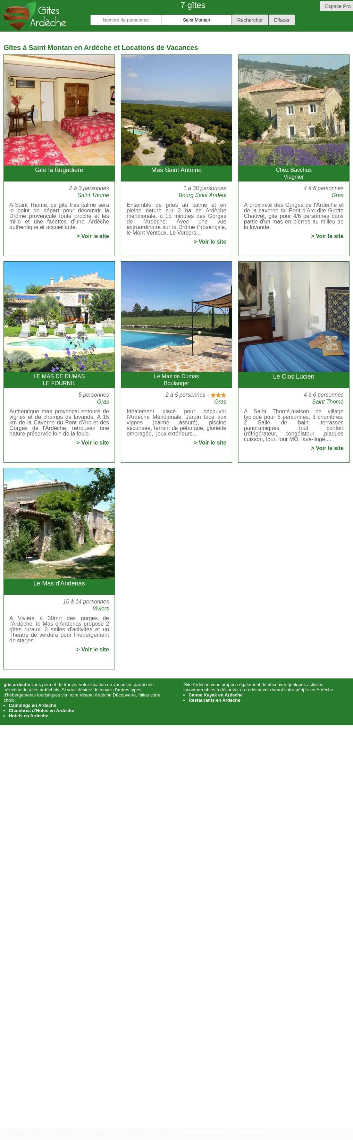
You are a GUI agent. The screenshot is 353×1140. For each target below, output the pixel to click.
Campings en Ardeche (32, 705)
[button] (250, 20)
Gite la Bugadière (59, 170)
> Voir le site (93, 236)
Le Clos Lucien (293, 376)
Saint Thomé (93, 195)
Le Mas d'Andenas (59, 583)
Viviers (100, 608)
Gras (337, 195)
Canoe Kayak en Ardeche (215, 695)
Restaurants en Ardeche (214, 700)
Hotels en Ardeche (28, 715)
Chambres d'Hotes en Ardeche (41, 710)
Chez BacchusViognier (294, 173)
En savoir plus (249, 1134)
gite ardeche (16, 684)
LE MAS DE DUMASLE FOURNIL (59, 379)
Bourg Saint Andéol (202, 195)
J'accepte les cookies (202, 1134)
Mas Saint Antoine (176, 170)
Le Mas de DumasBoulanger (176, 379)
